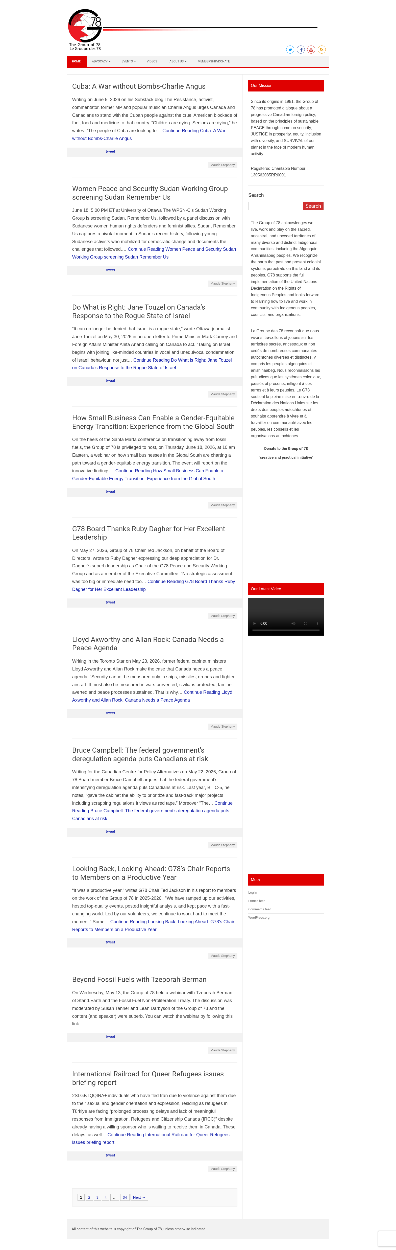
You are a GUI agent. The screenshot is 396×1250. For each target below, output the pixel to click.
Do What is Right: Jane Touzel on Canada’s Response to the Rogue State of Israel (138, 311)
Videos (152, 61)
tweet (110, 151)
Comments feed (259, 909)
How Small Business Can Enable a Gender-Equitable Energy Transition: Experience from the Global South (153, 422)
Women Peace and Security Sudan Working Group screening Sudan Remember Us (150, 192)
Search (256, 195)
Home (76, 61)
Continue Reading (152, 811)
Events (127, 61)
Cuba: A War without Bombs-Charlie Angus (139, 86)
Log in (252, 892)
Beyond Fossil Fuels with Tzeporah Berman (139, 979)
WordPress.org (258, 917)
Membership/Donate (214, 61)
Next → (139, 1197)
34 (125, 1197)
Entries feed (256, 901)
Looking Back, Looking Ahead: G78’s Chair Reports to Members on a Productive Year (151, 873)
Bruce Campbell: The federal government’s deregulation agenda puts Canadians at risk (140, 754)
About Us (176, 61)
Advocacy (100, 61)
